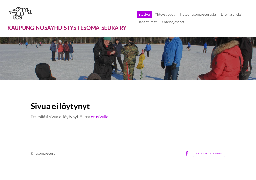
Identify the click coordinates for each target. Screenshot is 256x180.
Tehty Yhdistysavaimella (209, 153)
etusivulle (99, 117)
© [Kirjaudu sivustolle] (32, 153)
